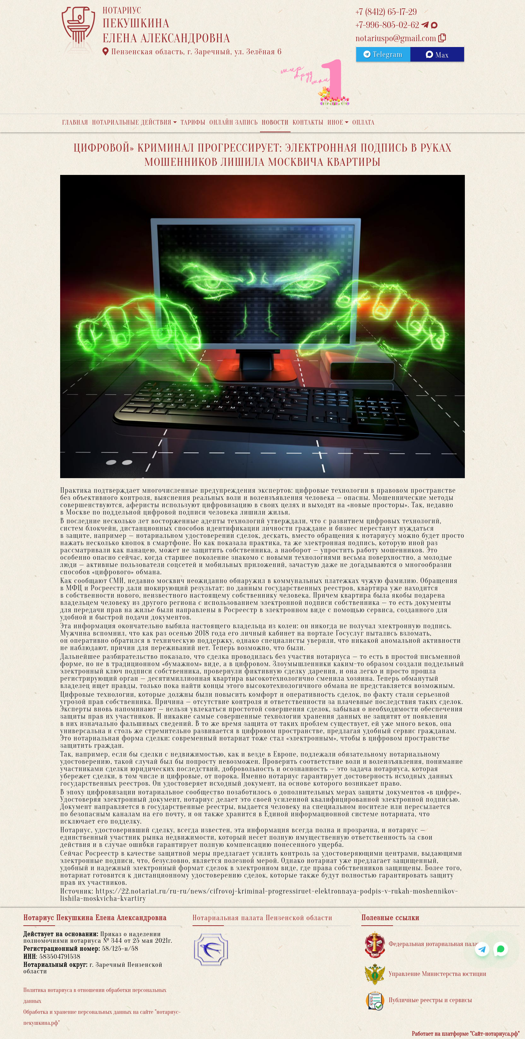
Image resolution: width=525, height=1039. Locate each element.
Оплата (364, 122)
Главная (75, 122)
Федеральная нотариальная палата (424, 944)
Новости (275, 122)
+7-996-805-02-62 (396, 25)
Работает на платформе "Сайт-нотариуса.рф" (466, 1034)
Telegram (382, 54)
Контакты (307, 122)
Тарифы (193, 122)
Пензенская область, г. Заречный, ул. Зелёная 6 (192, 51)
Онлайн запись (233, 122)
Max (437, 55)
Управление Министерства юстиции (425, 974)
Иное (335, 122)
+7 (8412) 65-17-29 (386, 12)
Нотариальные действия (131, 122)
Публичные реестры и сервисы (418, 1001)
